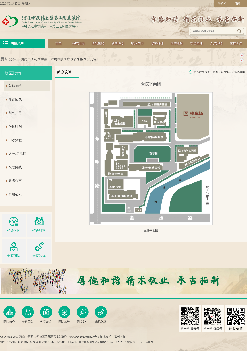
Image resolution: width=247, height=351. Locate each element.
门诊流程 (15, 140)
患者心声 (15, 180)
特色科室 (39, 224)
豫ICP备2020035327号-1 (84, 336)
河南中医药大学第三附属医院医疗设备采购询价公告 (59, 59)
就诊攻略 (239, 72)
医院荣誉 (64, 314)
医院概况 (98, 43)
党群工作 (236, 43)
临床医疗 (137, 43)
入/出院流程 (17, 153)
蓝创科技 (120, 336)
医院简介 (9, 314)
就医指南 (78, 43)
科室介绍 (46, 314)
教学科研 (157, 43)
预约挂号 (15, 113)
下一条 (241, 60)
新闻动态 (117, 43)
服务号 (222, 3)
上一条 (241, 55)
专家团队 (15, 99)
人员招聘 (216, 43)
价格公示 (15, 194)
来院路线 (15, 167)
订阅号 (238, 3)
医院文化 (83, 314)
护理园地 (196, 43)
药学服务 (177, 43)
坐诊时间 (15, 126)
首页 (58, 43)
